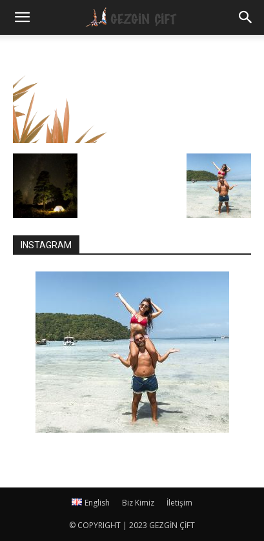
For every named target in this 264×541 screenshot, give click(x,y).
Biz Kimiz (138, 502)
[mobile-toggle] (22, 17)
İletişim (179, 502)
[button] (246, 17)
